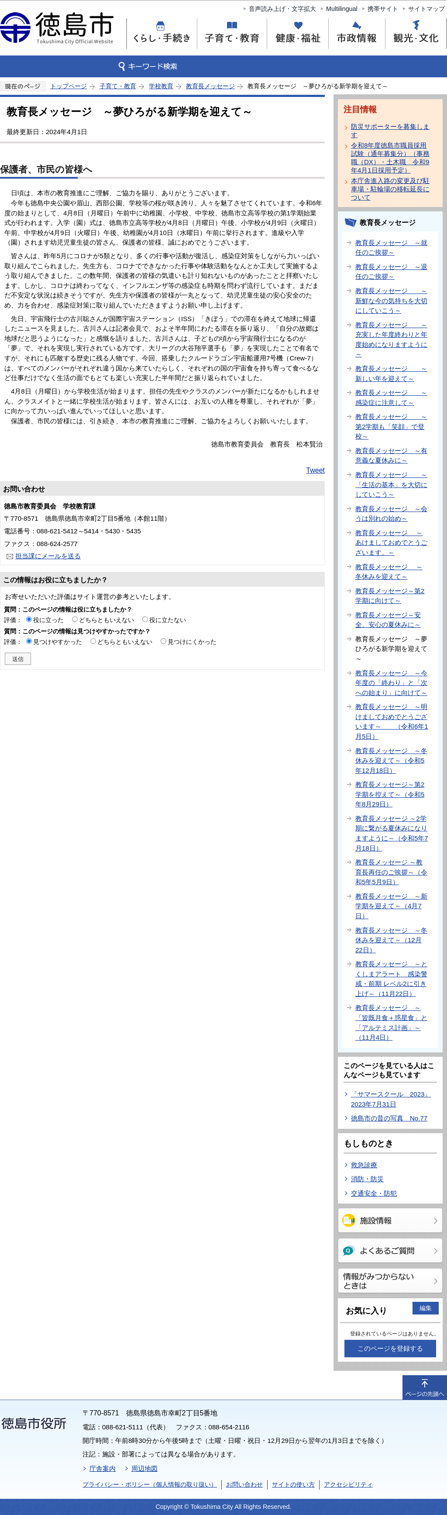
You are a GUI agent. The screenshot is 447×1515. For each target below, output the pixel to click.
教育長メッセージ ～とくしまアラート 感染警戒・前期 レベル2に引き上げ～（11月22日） (391, 978)
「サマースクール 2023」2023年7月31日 (391, 1099)
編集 (425, 1307)
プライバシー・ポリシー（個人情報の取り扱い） (150, 1484)
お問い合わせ (244, 1484)
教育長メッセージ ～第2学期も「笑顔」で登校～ (391, 426)
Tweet (315, 470)
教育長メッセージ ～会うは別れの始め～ (391, 513)
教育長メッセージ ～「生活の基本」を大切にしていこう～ (391, 484)
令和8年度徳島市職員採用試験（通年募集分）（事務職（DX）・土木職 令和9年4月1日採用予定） (390, 158)
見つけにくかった (192, 641)
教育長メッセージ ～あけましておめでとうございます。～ (391, 542)
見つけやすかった (57, 641)
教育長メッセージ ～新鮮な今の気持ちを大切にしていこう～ (391, 300)
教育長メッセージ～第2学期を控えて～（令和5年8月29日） (389, 794)
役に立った (48, 619)
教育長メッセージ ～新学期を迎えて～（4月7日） (391, 906)
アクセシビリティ (348, 1484)
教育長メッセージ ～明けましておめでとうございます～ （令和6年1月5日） (391, 721)
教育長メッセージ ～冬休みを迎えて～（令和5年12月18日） (391, 760)
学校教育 (161, 86)
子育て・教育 (118, 86)
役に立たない (167, 619)
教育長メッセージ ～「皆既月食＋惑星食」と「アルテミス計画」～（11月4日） (391, 1022)
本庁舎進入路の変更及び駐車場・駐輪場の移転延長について (390, 189)
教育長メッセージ (210, 86)
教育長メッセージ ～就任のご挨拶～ (391, 247)
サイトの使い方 (293, 1484)
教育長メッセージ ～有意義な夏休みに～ (391, 455)
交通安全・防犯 (374, 1193)
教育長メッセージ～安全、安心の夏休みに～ (388, 620)
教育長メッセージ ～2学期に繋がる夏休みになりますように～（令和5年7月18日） (391, 833)
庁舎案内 (102, 1468)
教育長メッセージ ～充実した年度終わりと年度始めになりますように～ (391, 339)
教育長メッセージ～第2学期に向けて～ (389, 596)
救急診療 (364, 1165)
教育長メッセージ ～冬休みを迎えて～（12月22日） (391, 940)
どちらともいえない (106, 619)
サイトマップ (426, 8)
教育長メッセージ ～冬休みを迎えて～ (389, 572)
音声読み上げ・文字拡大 (282, 8)
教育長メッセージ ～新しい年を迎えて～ (391, 373)
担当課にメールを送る (48, 556)
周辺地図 (144, 1468)
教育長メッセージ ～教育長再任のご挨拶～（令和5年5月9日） (391, 871)
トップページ (68, 86)
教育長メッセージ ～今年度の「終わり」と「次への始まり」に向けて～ (391, 682)
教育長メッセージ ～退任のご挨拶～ (391, 271)
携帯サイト (383, 8)
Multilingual (342, 8)
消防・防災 (367, 1179)
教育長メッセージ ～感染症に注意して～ (391, 397)
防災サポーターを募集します (390, 130)
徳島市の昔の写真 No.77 (389, 1118)
